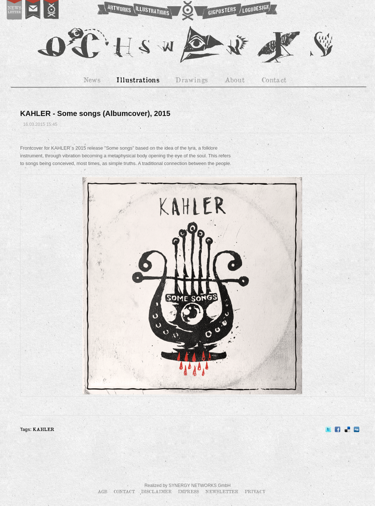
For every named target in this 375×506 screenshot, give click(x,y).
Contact (125, 491)
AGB (103, 491)
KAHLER (43, 429)
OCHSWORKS (186, 11)
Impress (189, 491)
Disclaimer (157, 491)
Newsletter (222, 491)
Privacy (255, 491)
